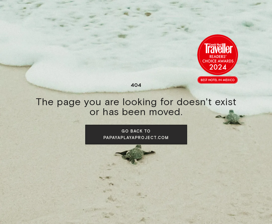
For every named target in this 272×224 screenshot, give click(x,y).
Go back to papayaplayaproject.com (136, 134)
